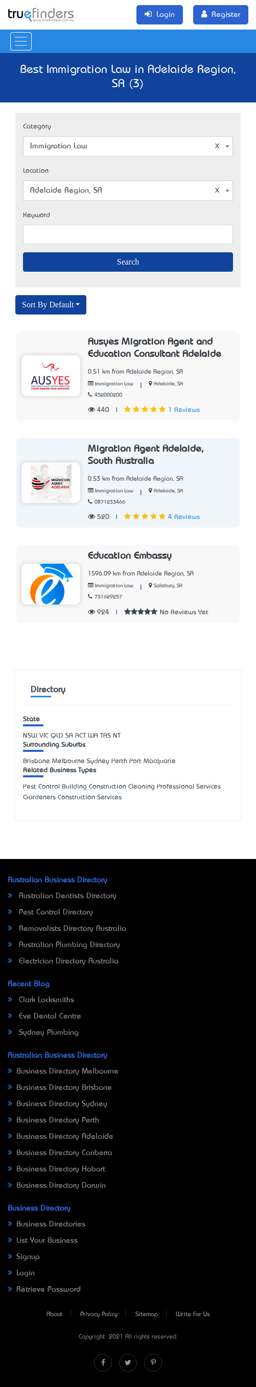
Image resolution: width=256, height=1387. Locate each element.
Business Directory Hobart (56, 1169)
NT (117, 735)
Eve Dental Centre (44, 1016)
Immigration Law (110, 384)
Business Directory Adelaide (60, 1136)
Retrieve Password (44, 1289)
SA (69, 735)
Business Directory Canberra (60, 1153)
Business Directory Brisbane (60, 1087)
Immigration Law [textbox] (125, 146)
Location (36, 171)
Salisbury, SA (168, 586)
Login (21, 1273)
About (54, 1315)
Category (37, 126)
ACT (80, 735)
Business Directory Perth (53, 1120)
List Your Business (43, 1240)
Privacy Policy (99, 1315)
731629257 (105, 597)
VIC (44, 735)
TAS (105, 735)
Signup (24, 1257)
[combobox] (128, 146)
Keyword (36, 215)
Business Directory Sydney (57, 1104)
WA (93, 735)
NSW (30, 735)
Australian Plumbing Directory (64, 945)
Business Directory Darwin (57, 1185)
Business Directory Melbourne (63, 1071)
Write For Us (193, 1315)
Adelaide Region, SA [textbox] (125, 190)
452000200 (105, 395)
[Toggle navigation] (21, 41)
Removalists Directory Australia (67, 928)
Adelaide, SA (168, 384)
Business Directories (46, 1224)
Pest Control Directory (50, 912)
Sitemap (146, 1315)
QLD (57, 735)
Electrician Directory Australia (63, 961)
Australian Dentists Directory (62, 896)
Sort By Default (48, 304)
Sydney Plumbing (43, 1032)
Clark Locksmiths (41, 1000)
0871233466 (106, 502)
